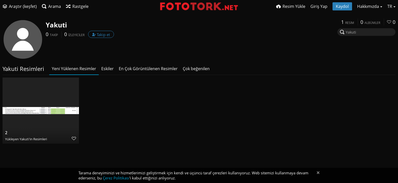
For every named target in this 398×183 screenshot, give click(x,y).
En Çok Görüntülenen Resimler (148, 68)
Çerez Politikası (116, 177)
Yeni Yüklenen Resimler (74, 68)
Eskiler (107, 68)
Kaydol (342, 6)
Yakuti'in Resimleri (33, 139)
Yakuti (56, 24)
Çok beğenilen (196, 68)
